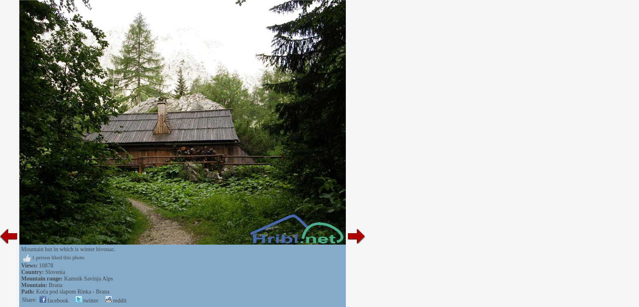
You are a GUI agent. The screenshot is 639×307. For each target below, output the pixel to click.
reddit (116, 301)
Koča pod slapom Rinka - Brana (72, 292)
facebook (54, 301)
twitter (87, 301)
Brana (55, 285)
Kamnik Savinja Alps (88, 279)
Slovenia (55, 272)
